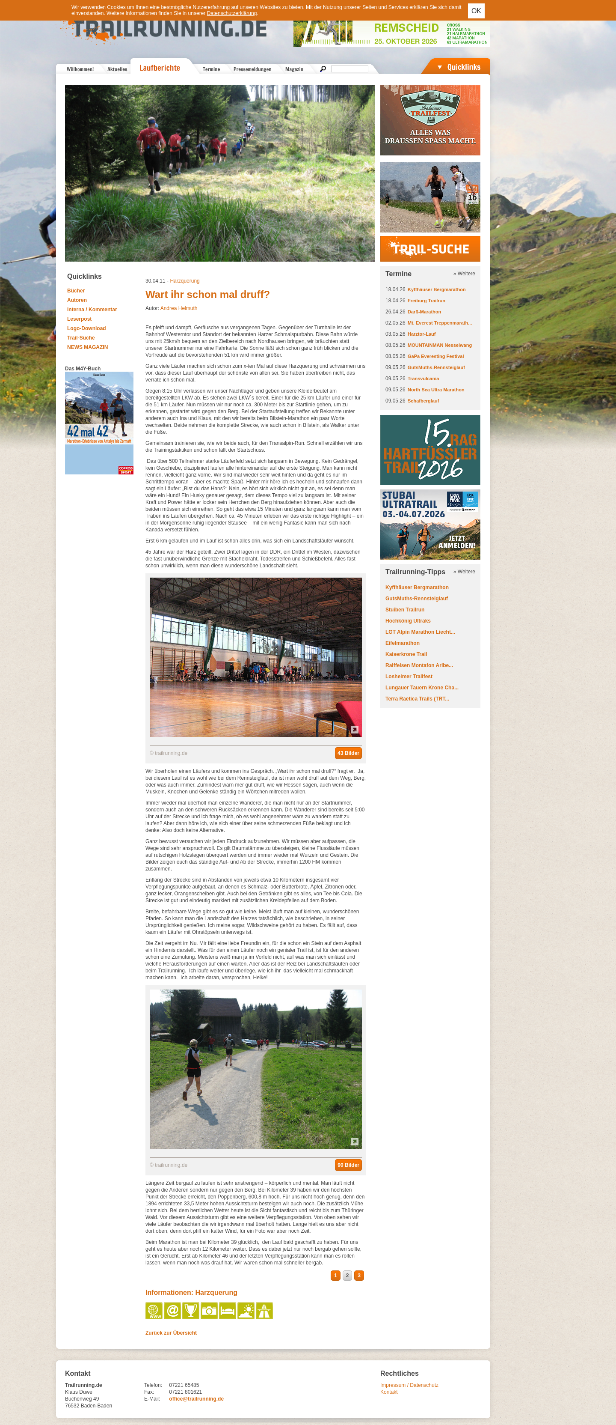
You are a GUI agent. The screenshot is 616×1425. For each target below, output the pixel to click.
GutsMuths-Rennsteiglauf (436, 367)
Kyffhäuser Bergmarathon (437, 289)
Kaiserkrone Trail (406, 654)
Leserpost (79, 319)
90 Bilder (348, 1165)
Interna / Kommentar (92, 310)
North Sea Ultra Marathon (436, 389)
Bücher (76, 291)
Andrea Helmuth (179, 308)
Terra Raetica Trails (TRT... (417, 699)
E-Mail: (152, 1399)
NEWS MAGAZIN (87, 347)
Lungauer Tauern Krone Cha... (422, 688)
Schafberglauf (423, 400)
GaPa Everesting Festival (436, 356)
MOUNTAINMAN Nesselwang (440, 345)
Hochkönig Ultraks (408, 621)
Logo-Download (86, 328)
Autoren (77, 300)
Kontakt (389, 1392)
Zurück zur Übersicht (171, 1333)
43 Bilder (348, 753)
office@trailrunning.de (196, 1399)
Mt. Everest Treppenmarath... (440, 322)
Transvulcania (423, 378)
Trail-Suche (81, 338)
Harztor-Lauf (421, 334)
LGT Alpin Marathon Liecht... (420, 632)
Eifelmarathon (402, 643)
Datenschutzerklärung (232, 13)
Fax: (149, 1392)
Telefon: (153, 1385)
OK (476, 11)
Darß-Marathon (424, 311)
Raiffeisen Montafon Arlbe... (419, 665)
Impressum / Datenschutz (409, 1385)
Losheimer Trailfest (408, 677)
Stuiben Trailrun (404, 610)
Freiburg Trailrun (426, 300)
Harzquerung (184, 281)
